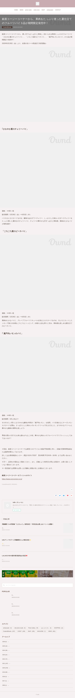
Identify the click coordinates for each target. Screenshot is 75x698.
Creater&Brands (7, 27)
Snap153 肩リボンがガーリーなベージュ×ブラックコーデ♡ (27, 604)
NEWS (21, 10)
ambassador (50, 10)
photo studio (28, 10)
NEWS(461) (14, 484)
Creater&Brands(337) (6, 484)
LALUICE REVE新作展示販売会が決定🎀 (14, 556)
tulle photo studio (19, 628)
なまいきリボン (46, 628)
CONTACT (58, 10)
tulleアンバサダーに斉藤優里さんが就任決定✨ (16, 540)
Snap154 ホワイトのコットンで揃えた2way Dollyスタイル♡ (27, 595)
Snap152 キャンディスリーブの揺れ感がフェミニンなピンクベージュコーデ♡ (32, 613)
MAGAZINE (41, 631)
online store (37, 10)
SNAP (43, 10)
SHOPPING (58, 628)
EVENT (21, 631)
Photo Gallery (33, 628)
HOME (16, 10)
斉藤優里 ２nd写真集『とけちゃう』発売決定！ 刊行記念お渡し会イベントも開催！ (28, 524)
